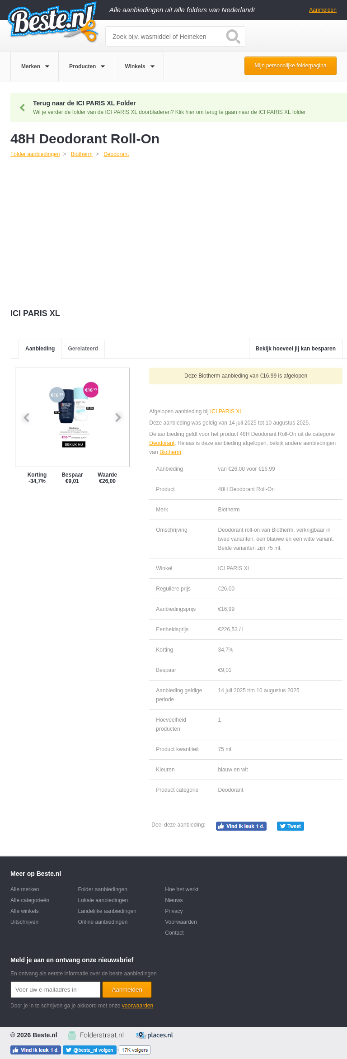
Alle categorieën (29, 900)
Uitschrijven (24, 922)
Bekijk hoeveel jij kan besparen (296, 348)
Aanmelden (323, 10)
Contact (174, 933)
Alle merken (24, 889)
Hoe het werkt (181, 889)
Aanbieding (40, 348)
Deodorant (161, 443)
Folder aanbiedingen (102, 889)
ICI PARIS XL (226, 411)
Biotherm (170, 452)
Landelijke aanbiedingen (107, 911)
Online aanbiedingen (102, 922)
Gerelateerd (83, 348)
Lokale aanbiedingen (103, 900)
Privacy (174, 911)
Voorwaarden (181, 922)
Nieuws (174, 900)
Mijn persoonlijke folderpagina (291, 65)
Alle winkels (24, 911)
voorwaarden (137, 1005)
